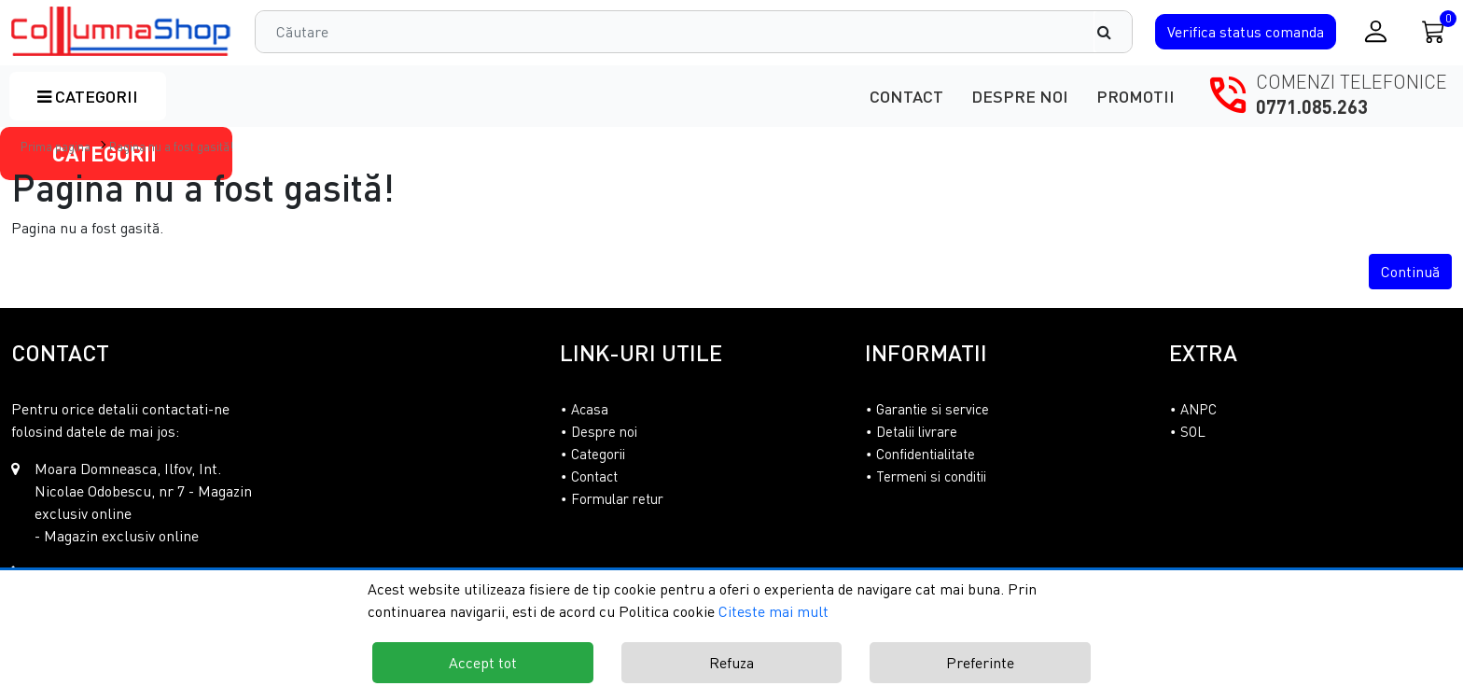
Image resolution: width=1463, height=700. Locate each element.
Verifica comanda (1245, 31)
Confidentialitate (925, 453)
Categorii (87, 96)
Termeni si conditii (931, 476)
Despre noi (1019, 96)
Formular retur (617, 498)
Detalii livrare (916, 431)
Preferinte (980, 662)
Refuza (731, 662)
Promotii (1135, 96)
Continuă (1410, 271)
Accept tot (483, 662)
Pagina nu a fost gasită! (171, 146)
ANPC (1198, 408)
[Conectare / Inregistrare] (1375, 31)
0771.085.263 (1312, 106)
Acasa (589, 408)
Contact (906, 96)
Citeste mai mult (773, 611)
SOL (1192, 431)
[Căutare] (1113, 31)
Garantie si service (932, 408)
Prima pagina (56, 146)
